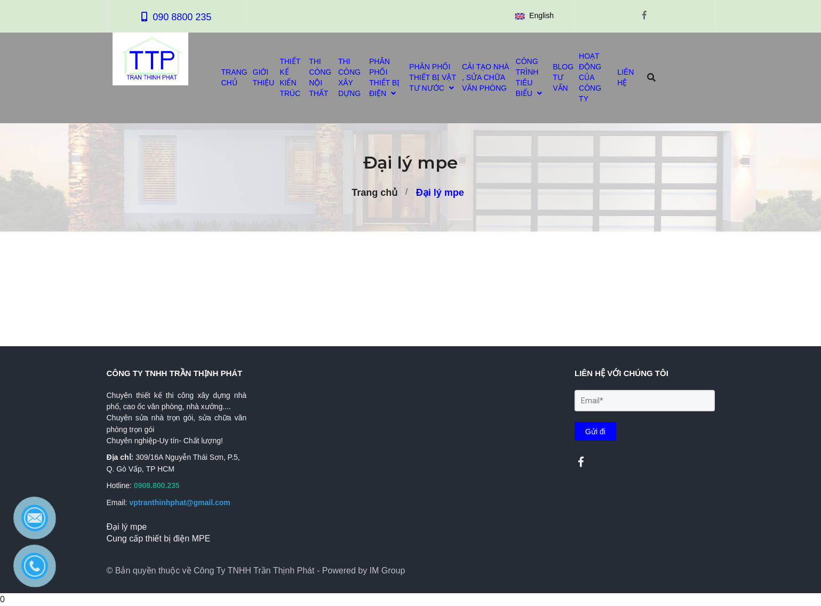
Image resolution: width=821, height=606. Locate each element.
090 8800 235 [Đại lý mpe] (182, 17)
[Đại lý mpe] (581, 462)
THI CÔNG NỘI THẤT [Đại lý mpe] (320, 77)
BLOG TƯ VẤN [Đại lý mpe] (563, 77)
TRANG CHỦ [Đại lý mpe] (234, 77)
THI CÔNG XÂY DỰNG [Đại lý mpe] (349, 77)
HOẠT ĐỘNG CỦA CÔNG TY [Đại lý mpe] (590, 77)
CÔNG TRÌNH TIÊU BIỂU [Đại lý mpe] (529, 77)
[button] (536, 16)
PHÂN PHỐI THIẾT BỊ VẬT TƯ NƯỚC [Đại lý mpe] (432, 77)
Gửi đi (595, 431)
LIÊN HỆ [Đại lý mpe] (625, 77)
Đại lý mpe (440, 192)
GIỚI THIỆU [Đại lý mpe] (264, 77)
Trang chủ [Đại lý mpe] (374, 192)
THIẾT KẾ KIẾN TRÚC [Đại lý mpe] (290, 77)
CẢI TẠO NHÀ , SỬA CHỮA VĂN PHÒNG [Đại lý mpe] (485, 77)
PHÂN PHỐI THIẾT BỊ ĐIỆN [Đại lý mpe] (384, 77)
